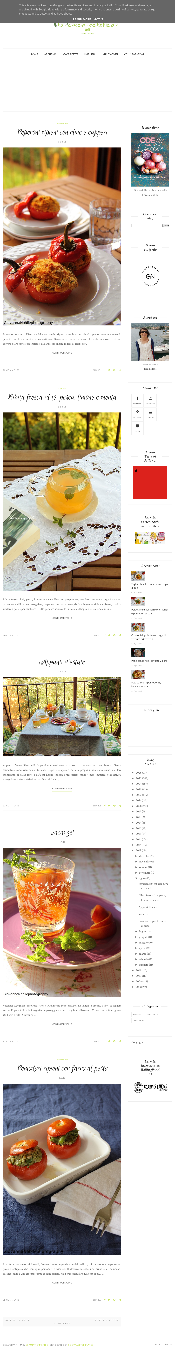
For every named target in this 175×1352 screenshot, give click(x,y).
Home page (62, 1323)
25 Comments (11, 1041)
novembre (145, 861)
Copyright (137, 1042)
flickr (137, 428)
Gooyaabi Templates (80, 1345)
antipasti (62, 123)
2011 (138, 970)
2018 (138, 817)
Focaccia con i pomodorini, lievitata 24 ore (146, 684)
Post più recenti (18, 1320)
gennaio (143, 965)
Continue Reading (62, 352)
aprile (142, 948)
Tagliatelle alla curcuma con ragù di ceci (149, 585)
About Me (50, 54)
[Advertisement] (87, 86)
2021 (138, 800)
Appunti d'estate (62, 662)
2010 (138, 976)
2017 (138, 823)
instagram (150, 400)
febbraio (144, 959)
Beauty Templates (37, 1345)
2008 (139, 987)
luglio (142, 931)
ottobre (143, 867)
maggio (143, 942)
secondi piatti (140, 1020)
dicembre (144, 856)
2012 (138, 850)
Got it (98, 19)
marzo (142, 954)
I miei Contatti (110, 54)
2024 (139, 784)
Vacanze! (62, 833)
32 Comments (11, 1300)
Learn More (82, 19)
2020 (139, 806)
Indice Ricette (70, 54)
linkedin (150, 414)
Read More (150, 369)
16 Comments (11, 635)
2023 (139, 789)
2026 (139, 773)
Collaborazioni (134, 54)
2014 (138, 839)
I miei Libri (89, 54)
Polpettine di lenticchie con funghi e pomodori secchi (150, 611)
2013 (138, 845)
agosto (142, 878)
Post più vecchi (107, 1320)
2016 (138, 828)
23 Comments (11, 370)
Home (34, 54)
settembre (144, 873)
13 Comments (11, 805)
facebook (137, 400)
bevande (62, 388)
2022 (139, 795)
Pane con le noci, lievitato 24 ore (149, 660)
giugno (143, 937)
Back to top (163, 1344)
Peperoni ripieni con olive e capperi (62, 132)
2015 (138, 834)
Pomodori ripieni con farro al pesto (62, 1069)
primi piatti (152, 1014)
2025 (139, 778)
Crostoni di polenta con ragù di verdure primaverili (148, 637)
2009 (139, 981)
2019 (138, 811)
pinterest (137, 414)
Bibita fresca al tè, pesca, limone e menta (62, 397)
